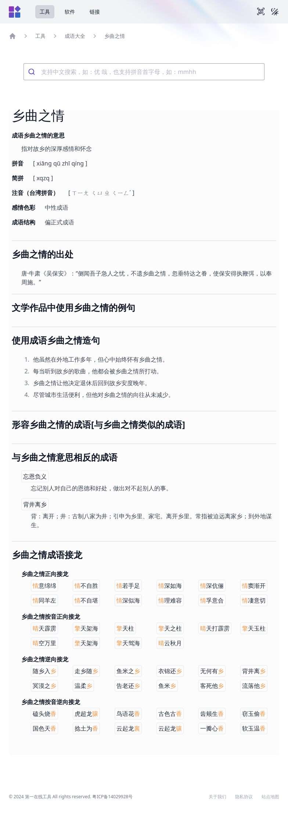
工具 (45, 11)
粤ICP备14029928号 (112, 796)
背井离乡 (35, 504)
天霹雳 (44, 628)
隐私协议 (244, 797)
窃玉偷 (254, 714)
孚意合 (212, 600)
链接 (95, 11)
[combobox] (144, 71)
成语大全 (75, 35)
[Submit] (32, 72)
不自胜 (86, 586)
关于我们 (217, 797)
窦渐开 (254, 586)
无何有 (212, 671)
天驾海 (128, 643)
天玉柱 (254, 628)
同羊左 (44, 600)
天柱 (125, 628)
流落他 (254, 686)
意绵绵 (44, 586)
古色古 (170, 714)
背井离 (254, 671)
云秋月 (170, 643)
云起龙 (128, 728)
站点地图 (270, 797)
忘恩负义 (35, 476)
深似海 (128, 600)
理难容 (170, 600)
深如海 (170, 586)
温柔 (83, 686)
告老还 (128, 686)
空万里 (44, 643)
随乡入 (44, 671)
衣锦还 (170, 671)
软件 (70, 11)
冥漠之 (44, 686)
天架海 (86, 628)
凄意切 (254, 600)
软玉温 (254, 728)
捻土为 (86, 728)
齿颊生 (212, 714)
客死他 (212, 686)
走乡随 (86, 671)
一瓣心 (212, 728)
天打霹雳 (215, 628)
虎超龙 (86, 714)
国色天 (44, 728)
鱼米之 (128, 671)
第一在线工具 (38, 796)
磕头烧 (44, 714)
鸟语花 (128, 714)
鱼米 (167, 686)
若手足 (128, 586)
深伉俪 (212, 586)
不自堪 (86, 600)
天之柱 (170, 628)
